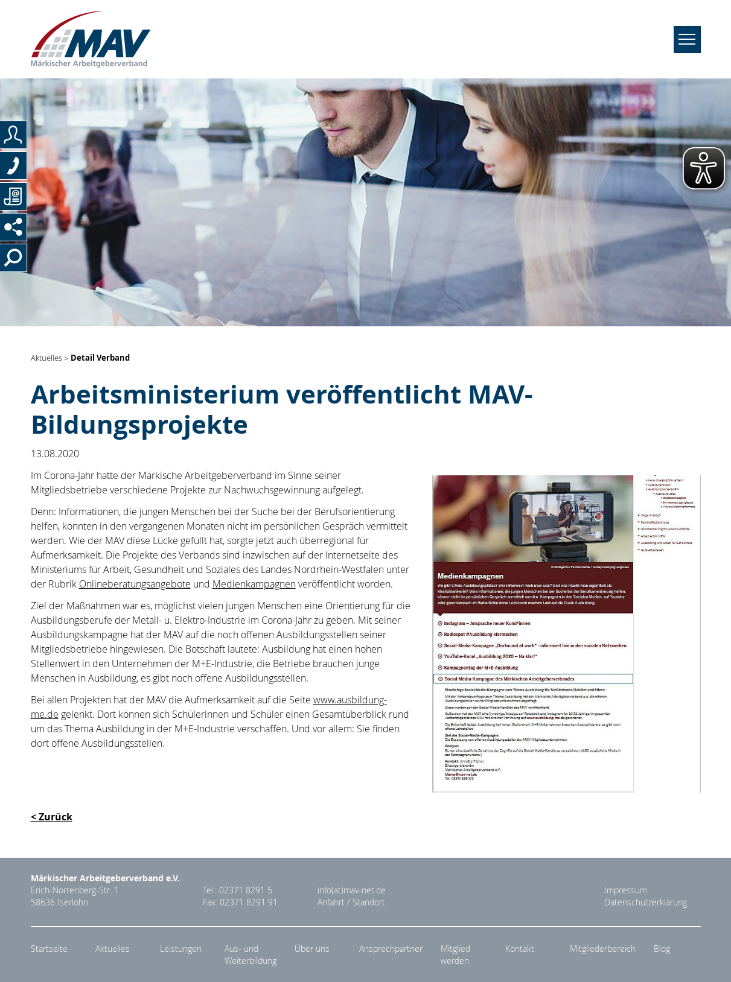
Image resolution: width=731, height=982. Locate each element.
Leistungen (181, 948)
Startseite (49, 948)
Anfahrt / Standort (351, 902)
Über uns (312, 948)
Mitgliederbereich (603, 948)
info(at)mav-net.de (352, 890)
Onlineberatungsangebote (135, 584)
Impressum (625, 890)
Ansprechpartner (391, 948)
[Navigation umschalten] (687, 39)
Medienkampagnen (254, 584)
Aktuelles (46, 358)
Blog (662, 948)
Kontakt (519, 948)
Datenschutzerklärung (645, 902)
